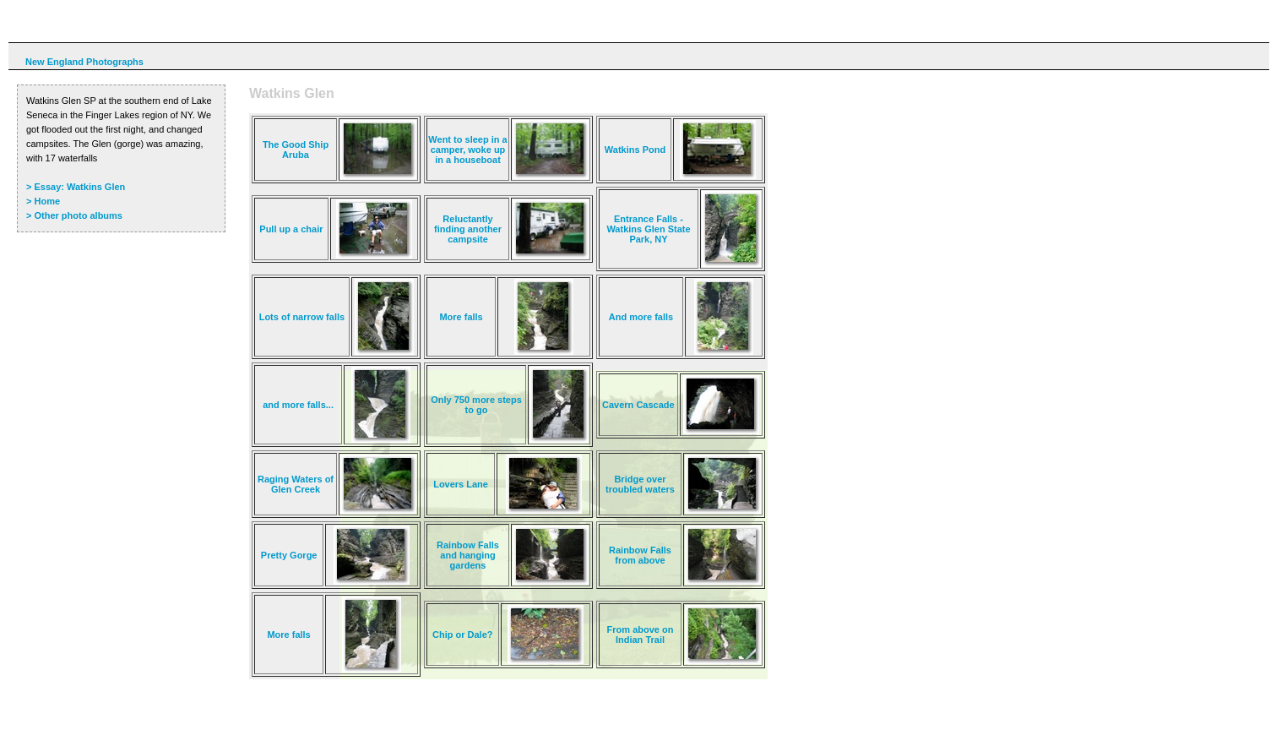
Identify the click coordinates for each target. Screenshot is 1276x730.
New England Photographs (84, 62)
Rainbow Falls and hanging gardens (468, 555)
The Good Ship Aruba (296, 149)
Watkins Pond (635, 149)
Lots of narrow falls (302, 317)
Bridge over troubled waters (640, 484)
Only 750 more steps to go (476, 405)
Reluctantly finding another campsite (468, 229)
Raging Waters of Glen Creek (296, 484)
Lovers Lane (460, 484)
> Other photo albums (74, 215)
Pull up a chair (291, 229)
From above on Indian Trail (640, 634)
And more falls (641, 317)
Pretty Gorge (289, 555)
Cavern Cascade (638, 405)
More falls (460, 317)
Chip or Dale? (462, 634)
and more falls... (298, 405)
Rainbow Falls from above (640, 555)
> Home (43, 201)
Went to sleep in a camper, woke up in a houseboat (467, 149)
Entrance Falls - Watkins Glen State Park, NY (648, 229)
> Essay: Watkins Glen (75, 187)
